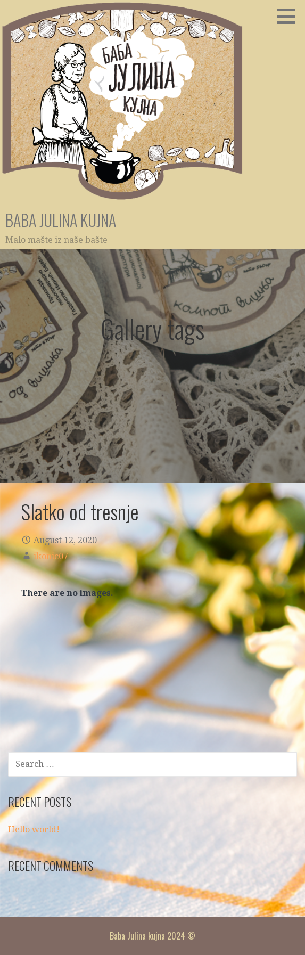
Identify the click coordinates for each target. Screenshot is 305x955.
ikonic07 (51, 556)
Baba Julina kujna (60, 220)
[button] (289, 16)
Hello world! (34, 830)
